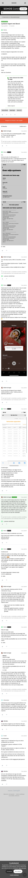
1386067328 (8, 574)
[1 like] (7, 276)
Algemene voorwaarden (9, 794)
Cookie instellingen (20, 794)
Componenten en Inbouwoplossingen (10, 17)
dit (14, 673)
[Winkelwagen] (25, 3)
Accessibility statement (14, 795)
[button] (2, 9)
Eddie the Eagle (7, 131)
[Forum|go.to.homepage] (10, 9)
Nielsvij (5, 30)
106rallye (5, 721)
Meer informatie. (22, 868)
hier (10, 590)
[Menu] (2, 3)
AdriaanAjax (6, 700)
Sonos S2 (19, 110)
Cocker (5, 735)
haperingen (12, 110)
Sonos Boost (5, 110)
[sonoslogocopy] (14, 3)
